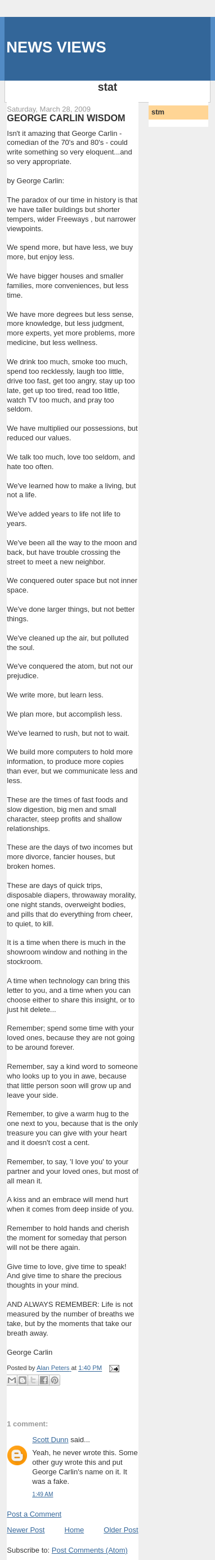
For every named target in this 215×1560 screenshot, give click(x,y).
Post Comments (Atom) (90, 1550)
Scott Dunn (50, 1439)
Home (74, 1530)
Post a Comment (34, 1514)
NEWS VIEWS (56, 47)
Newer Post (25, 1530)
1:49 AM (42, 1494)
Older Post (121, 1530)
